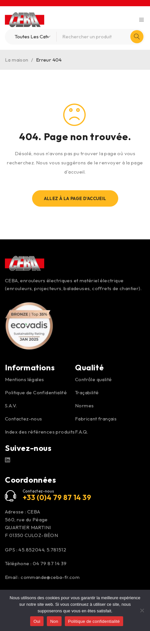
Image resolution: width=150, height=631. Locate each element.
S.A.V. (11, 405)
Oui (36, 621)
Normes (84, 405)
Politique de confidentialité (94, 621)
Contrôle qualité (93, 379)
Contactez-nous (23, 419)
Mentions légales (24, 379)
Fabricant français (96, 419)
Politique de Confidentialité (36, 392)
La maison (16, 60)
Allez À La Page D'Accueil (75, 198)
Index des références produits (40, 432)
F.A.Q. (81, 432)
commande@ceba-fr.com (50, 577)
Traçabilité (87, 392)
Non (54, 621)
